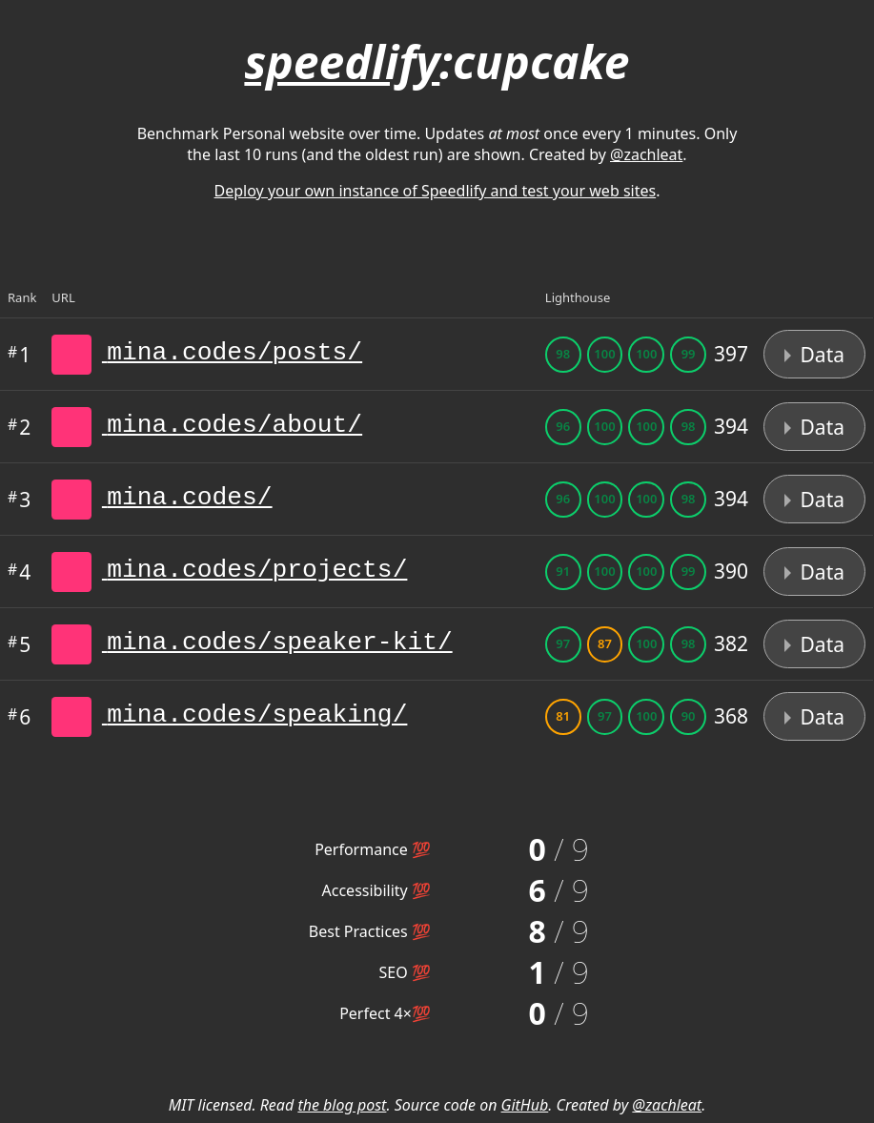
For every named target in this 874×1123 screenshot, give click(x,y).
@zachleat (646, 154)
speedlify (341, 61)
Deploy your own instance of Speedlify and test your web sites (435, 190)
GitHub (525, 1104)
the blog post (341, 1104)
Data (814, 354)
